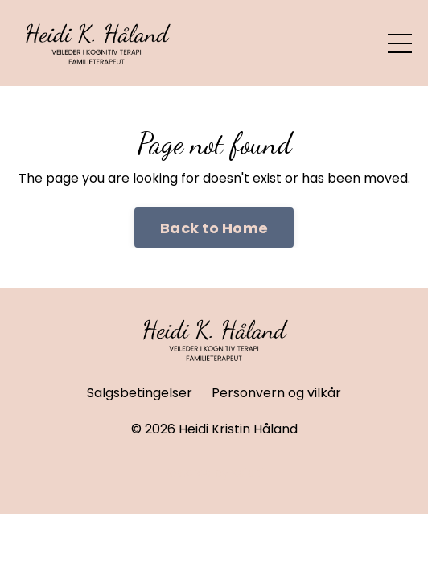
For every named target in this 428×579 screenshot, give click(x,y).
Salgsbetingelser (139, 393)
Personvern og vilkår (276, 393)
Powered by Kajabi (214, 473)
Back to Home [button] (214, 228)
